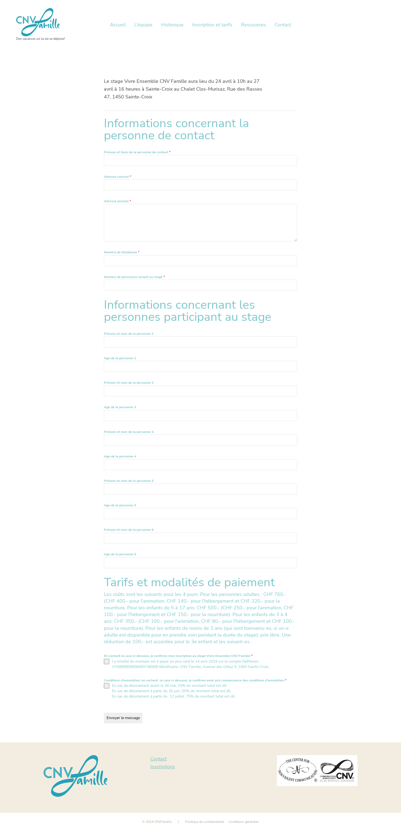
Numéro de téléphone (121, 252)
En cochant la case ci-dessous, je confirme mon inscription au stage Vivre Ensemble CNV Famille (178, 656)
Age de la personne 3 (120, 407)
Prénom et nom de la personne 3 (129, 383)
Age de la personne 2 (120, 358)
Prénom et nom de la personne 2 (129, 334)
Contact (158, 759)
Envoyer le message (123, 717)
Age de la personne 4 (120, 456)
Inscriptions (162, 766)
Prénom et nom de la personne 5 (129, 481)
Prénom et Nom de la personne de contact (137, 152)
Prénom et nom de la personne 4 (129, 432)
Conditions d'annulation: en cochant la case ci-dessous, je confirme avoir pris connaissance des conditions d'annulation (195, 680)
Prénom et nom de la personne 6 (129, 530)
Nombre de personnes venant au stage (134, 277)
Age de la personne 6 (120, 554)
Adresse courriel (117, 177)
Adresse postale (117, 201)
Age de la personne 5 (120, 505)
